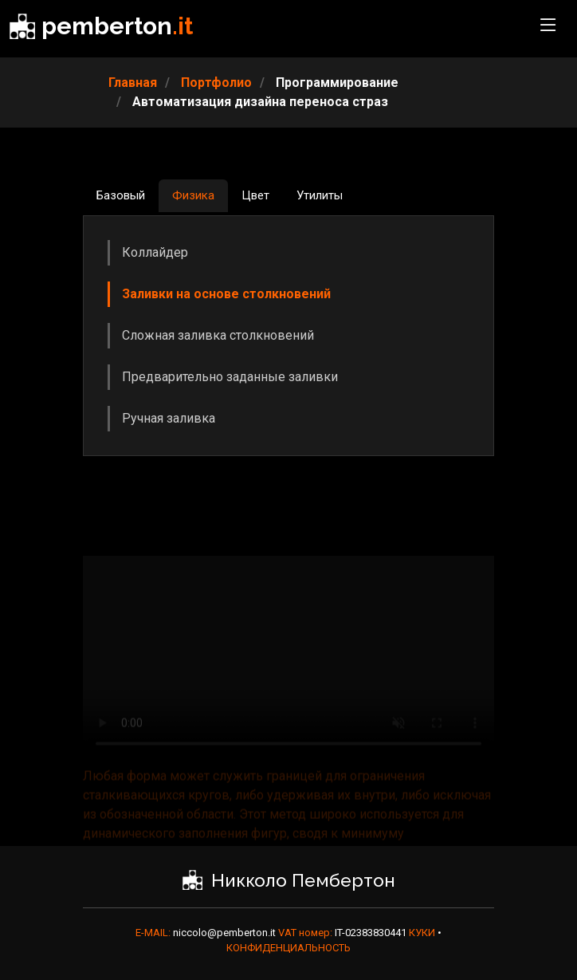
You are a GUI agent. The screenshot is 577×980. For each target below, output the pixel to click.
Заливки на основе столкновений (226, 293)
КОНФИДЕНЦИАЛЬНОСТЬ (288, 948)
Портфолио (216, 82)
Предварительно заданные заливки (230, 376)
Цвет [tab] (255, 195)
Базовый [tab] (120, 195)
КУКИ (423, 933)
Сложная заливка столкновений (218, 335)
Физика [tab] (193, 195)
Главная (132, 82)
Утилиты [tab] (319, 195)
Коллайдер (155, 252)
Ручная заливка (168, 418)
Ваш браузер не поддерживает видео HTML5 (288, 670)
